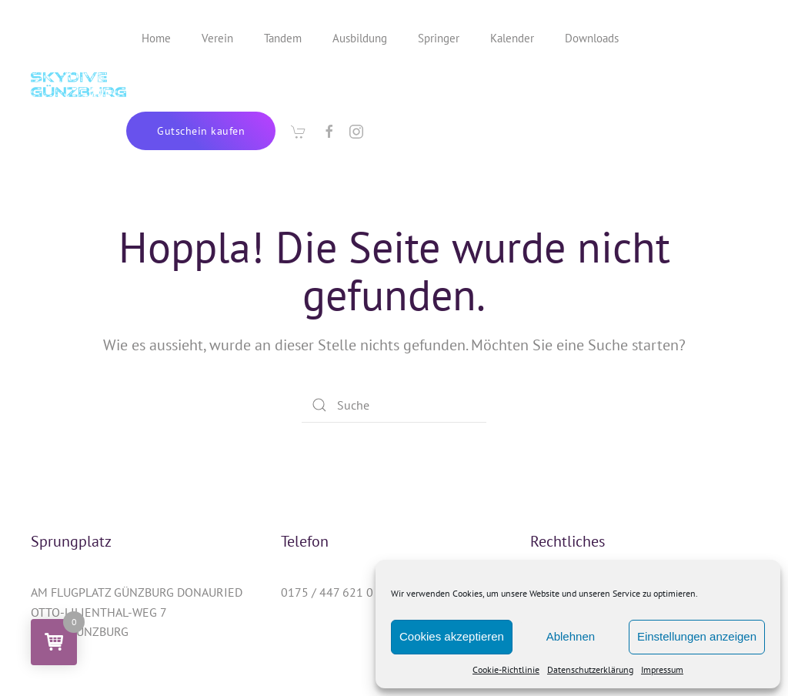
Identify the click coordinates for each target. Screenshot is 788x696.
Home (156, 38)
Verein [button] (217, 38)
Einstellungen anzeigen (696, 636)
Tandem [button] (283, 38)
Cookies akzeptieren (451, 636)
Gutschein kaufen (201, 131)
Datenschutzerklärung (590, 669)
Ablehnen (570, 636)
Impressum (662, 669)
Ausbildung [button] (359, 38)
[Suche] (394, 405)
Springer (438, 38)
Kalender (512, 38)
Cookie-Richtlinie (505, 669)
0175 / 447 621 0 (327, 592)
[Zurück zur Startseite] (78, 84)
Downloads (592, 38)
